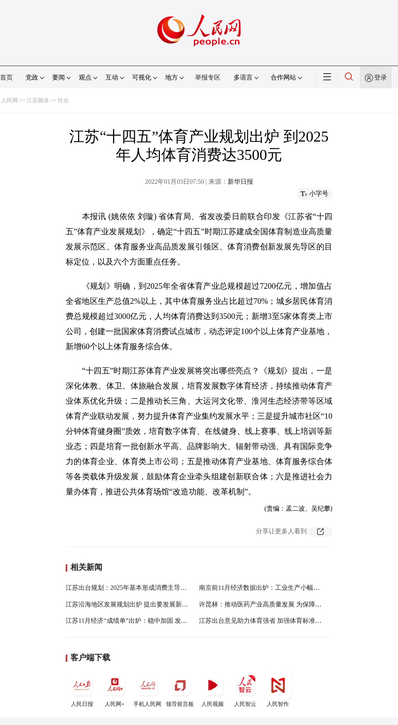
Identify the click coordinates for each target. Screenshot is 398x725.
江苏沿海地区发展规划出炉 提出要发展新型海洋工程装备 (146, 604)
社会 (63, 100)
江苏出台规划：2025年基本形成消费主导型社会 (132, 587)
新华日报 (240, 181)
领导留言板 (180, 689)
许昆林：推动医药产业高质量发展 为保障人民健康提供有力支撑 (289, 604)
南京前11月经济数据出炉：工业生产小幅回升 (262, 587)
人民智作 (278, 689)
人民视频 (212, 689)
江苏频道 (38, 100)
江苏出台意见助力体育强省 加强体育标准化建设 (266, 620)
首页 (6, 77)
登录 (380, 77)
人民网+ (115, 689)
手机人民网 (147, 689)
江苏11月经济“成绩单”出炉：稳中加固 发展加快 (133, 620)
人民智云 (245, 689)
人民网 (9, 100)
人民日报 (82, 689)
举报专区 (207, 77)
